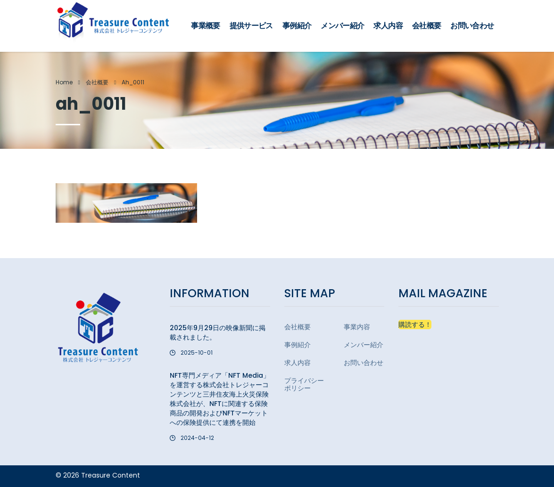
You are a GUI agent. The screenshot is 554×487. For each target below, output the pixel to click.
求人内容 (387, 25)
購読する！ (414, 324)
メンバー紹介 (342, 25)
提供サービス (251, 25)
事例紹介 (296, 25)
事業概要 (205, 25)
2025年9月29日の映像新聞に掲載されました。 (217, 332)
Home (64, 82)
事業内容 (357, 327)
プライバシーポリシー (304, 384)
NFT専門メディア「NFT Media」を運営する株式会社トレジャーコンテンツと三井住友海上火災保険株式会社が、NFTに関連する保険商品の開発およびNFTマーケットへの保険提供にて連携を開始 (220, 399)
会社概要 (426, 25)
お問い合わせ (472, 25)
